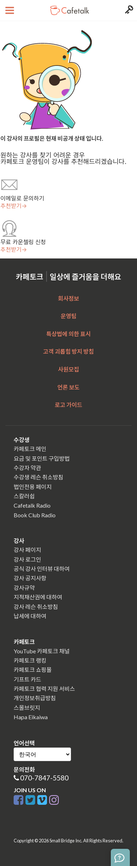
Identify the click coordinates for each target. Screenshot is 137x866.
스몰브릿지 (27, 707)
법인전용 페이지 (33, 486)
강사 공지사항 (30, 578)
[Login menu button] (128, 10)
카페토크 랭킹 (30, 660)
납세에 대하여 (30, 616)
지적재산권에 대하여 (38, 597)
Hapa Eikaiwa (31, 716)
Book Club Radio (35, 515)
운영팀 (68, 316)
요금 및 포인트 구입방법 (42, 458)
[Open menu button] (9, 10)
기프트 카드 (27, 679)
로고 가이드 (68, 404)
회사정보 (68, 298)
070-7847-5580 (44, 778)
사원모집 (68, 369)
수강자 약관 (27, 467)
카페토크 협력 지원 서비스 (44, 688)
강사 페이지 (27, 549)
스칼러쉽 (24, 496)
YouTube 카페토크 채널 (42, 651)
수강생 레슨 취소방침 (38, 477)
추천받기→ (13, 205)
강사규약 (24, 587)
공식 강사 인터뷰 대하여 (42, 568)
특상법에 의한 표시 (68, 333)
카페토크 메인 (30, 448)
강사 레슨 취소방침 (36, 606)
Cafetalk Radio (32, 505)
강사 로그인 (27, 559)
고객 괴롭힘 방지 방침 (68, 351)
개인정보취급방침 (35, 698)
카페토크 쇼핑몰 (33, 669)
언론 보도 (68, 387)
